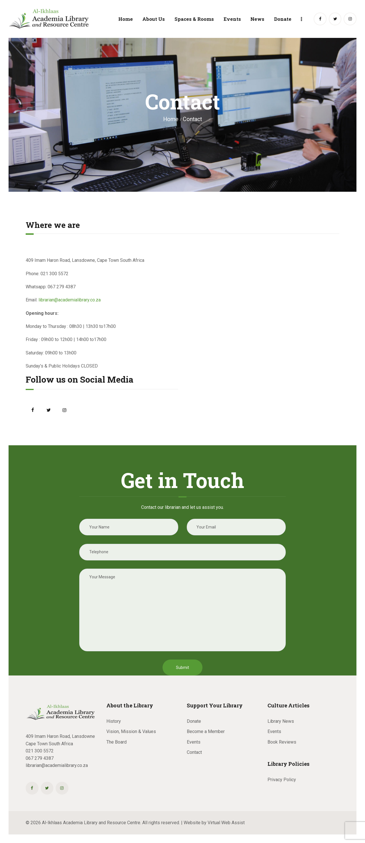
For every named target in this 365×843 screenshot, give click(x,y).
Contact (194, 752)
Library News (280, 721)
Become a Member (206, 731)
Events (193, 742)
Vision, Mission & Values (131, 731)
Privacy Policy (281, 779)
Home (170, 119)
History (113, 721)
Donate (194, 721)
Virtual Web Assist (226, 822)
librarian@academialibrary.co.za (69, 300)
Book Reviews (281, 742)
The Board (116, 742)
